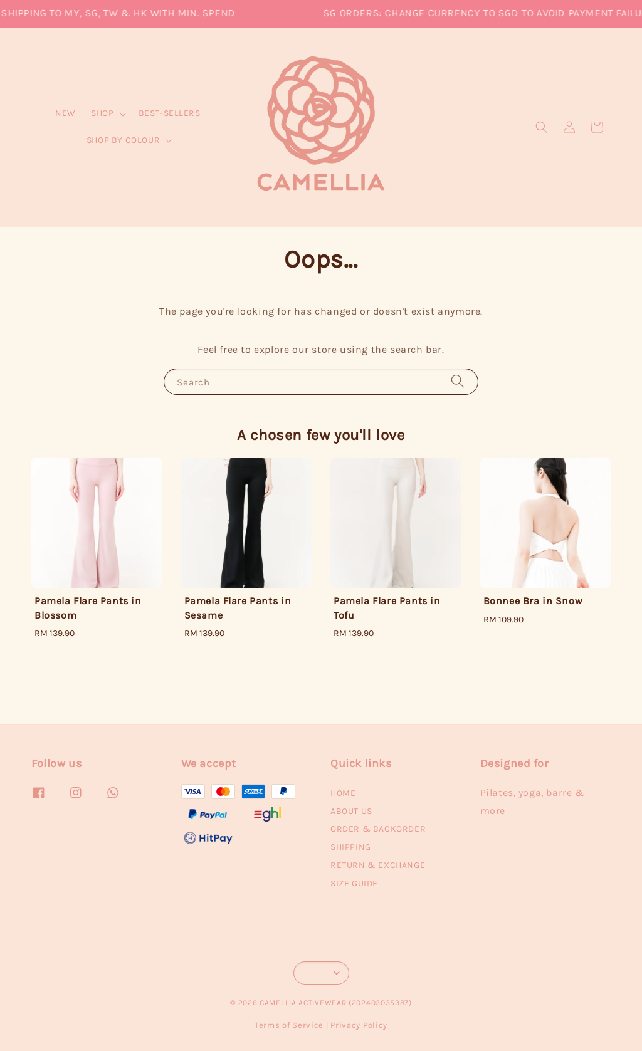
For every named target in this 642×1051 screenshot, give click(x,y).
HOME (342, 793)
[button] (541, 127)
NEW (65, 113)
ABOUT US (351, 811)
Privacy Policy (358, 1025)
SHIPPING (350, 847)
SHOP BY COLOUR (123, 140)
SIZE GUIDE (354, 883)
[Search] (458, 381)
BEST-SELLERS (170, 113)
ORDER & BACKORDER (378, 829)
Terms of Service (289, 1025)
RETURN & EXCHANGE (377, 865)
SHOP (102, 113)
